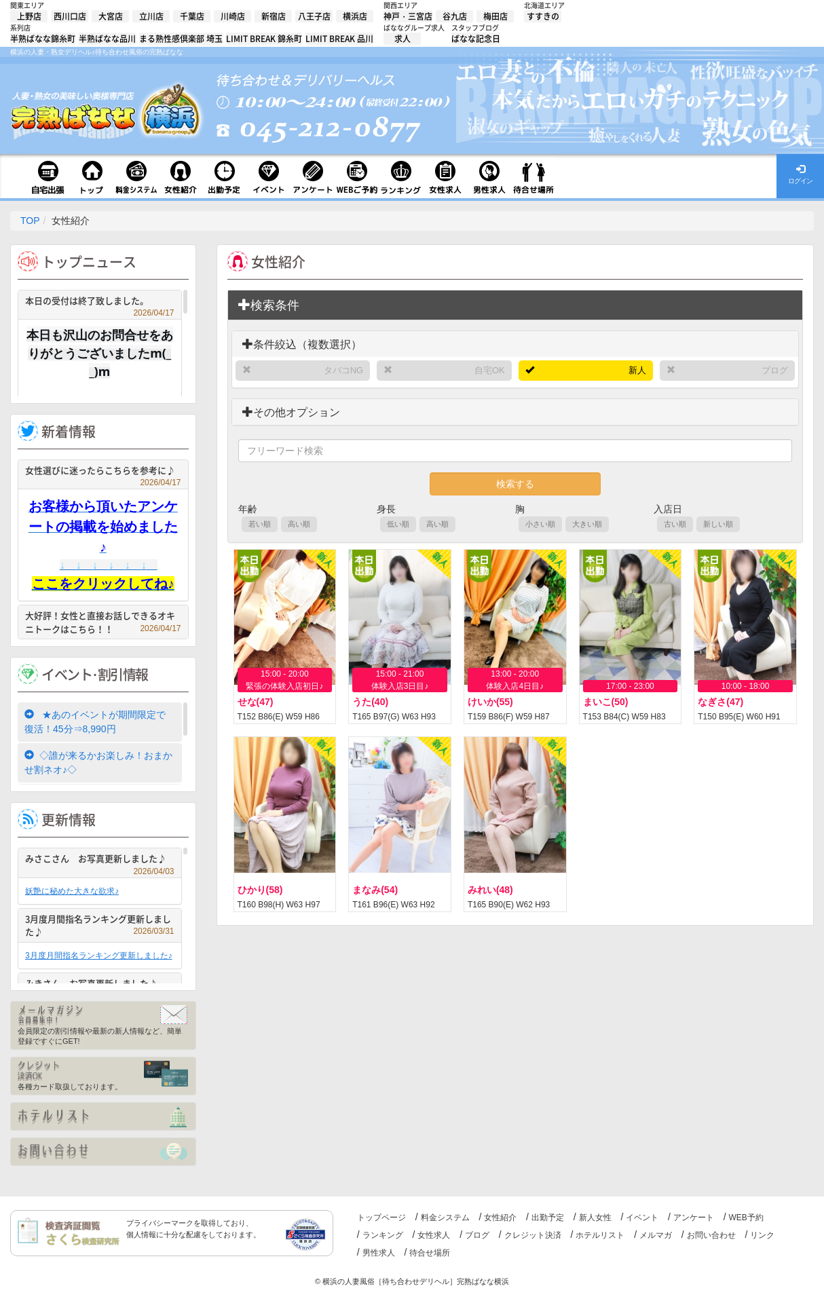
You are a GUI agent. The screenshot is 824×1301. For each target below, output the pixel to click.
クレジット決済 (532, 1235)
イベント (642, 1217)
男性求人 (378, 1253)
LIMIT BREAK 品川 (339, 39)
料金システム (445, 1217)
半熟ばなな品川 (107, 39)
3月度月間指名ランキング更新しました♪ (99, 925)
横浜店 (355, 16)
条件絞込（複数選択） (302, 344)
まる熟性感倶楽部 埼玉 (181, 39)
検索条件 (268, 305)
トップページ (381, 1217)
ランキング (382, 1235)
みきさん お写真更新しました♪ (99, 985)
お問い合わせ (711, 1235)
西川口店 (70, 16)
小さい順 (540, 524)
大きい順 (587, 524)
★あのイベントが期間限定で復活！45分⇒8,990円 (95, 721)
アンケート (693, 1217)
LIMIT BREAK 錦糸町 (264, 39)
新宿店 (273, 16)
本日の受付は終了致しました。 (99, 302)
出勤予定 (547, 1217)
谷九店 (455, 16)
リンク (762, 1235)
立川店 (151, 16)
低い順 (398, 524)
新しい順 (718, 524)
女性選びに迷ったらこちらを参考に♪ (103, 472)
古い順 (675, 524)
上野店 (29, 16)
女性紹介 (500, 1217)
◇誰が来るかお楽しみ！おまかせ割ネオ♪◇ (98, 762)
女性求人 (433, 1235)
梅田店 (495, 16)
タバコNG (344, 370)
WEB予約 (746, 1217)
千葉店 (192, 16)
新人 (637, 370)
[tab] (515, 305)
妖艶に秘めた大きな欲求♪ (72, 891)
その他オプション (291, 412)
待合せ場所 (429, 1253)
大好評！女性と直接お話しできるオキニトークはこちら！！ (103, 622)
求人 (402, 39)
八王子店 (314, 16)
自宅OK (489, 370)
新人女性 (595, 1217)
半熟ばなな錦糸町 (42, 39)
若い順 (259, 524)
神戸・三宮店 (407, 16)
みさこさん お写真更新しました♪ (99, 860)
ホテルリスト (600, 1235)
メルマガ (655, 1235)
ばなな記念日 (475, 39)
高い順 (299, 524)
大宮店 (110, 16)
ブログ (775, 370)
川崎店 (233, 16)
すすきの (543, 16)
